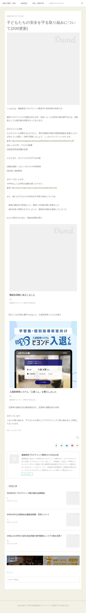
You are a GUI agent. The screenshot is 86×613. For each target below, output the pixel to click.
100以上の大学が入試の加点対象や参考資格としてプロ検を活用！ (34, 542)
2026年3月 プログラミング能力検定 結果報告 (26, 498)
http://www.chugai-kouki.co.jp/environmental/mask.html (34, 188)
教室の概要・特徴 (9, 3)
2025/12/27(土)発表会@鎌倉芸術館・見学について (28, 520)
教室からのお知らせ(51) (14, 435)
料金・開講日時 (38, 3)
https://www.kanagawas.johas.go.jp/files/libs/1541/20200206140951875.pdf (43, 141)
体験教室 (24, 3)
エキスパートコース (56, 3)
